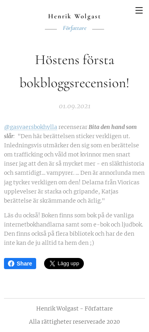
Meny (139, 10)
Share (20, 263)
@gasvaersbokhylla (30, 127)
